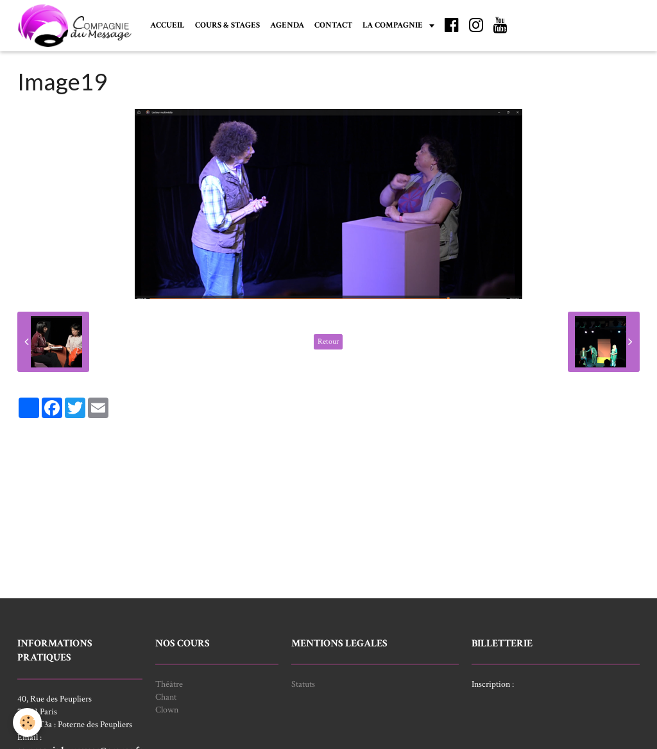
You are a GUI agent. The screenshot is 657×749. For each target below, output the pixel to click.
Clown (166, 710)
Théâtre (169, 684)
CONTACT (333, 25)
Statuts (303, 684)
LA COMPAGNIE (394, 25)
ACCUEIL (167, 25)
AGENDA (287, 25)
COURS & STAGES (227, 25)
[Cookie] (27, 722)
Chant (165, 697)
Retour (328, 341)
